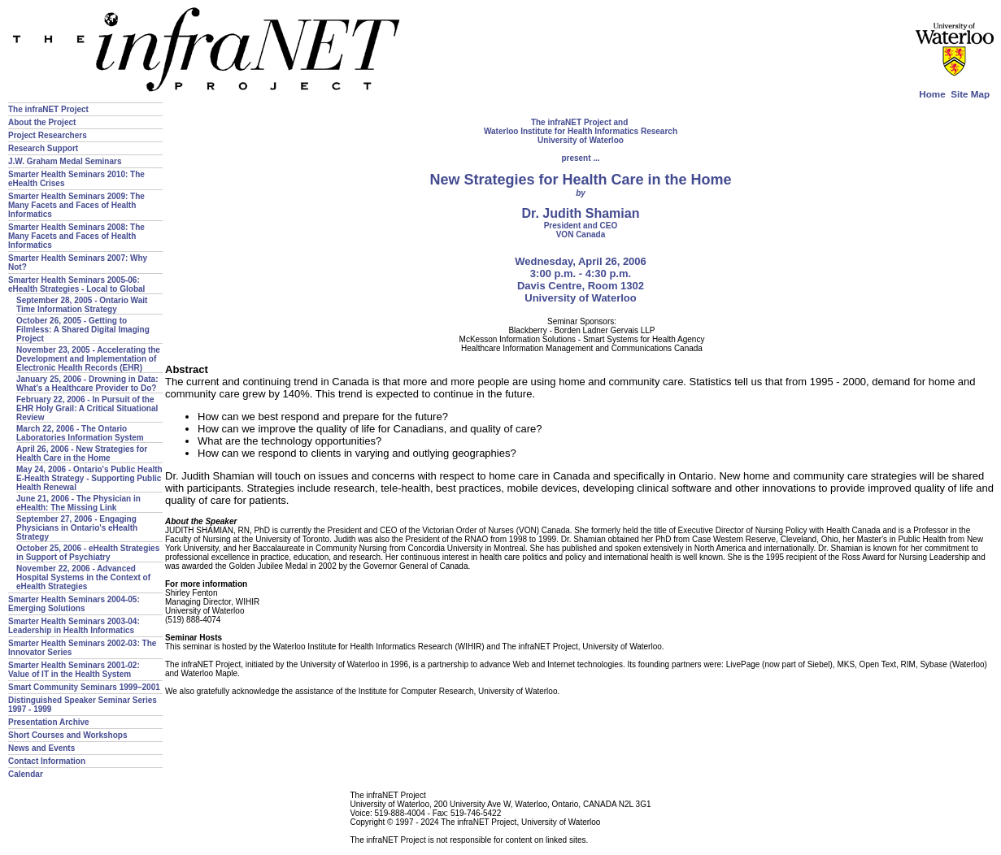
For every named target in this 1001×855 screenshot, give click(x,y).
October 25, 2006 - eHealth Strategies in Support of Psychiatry (87, 553)
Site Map (970, 94)
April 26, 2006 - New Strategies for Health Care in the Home (81, 453)
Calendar (25, 774)
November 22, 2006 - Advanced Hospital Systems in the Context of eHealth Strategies (83, 577)
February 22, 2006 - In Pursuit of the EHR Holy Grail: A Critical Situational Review (87, 408)
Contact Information (46, 761)
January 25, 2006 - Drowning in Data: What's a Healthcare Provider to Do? (87, 384)
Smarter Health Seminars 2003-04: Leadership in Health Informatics (74, 626)
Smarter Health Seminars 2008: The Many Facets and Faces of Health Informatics (76, 236)
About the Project (42, 122)
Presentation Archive (48, 722)
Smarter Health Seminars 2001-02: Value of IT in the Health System (74, 670)
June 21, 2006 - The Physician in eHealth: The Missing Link (78, 503)
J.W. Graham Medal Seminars (65, 161)
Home (932, 94)
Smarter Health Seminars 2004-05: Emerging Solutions (74, 604)
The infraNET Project (48, 109)
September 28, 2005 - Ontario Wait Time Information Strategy (81, 305)
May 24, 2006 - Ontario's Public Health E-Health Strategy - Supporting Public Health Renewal (89, 478)
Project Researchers (47, 135)
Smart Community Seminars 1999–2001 (84, 687)
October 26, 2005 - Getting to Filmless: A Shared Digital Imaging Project (83, 329)
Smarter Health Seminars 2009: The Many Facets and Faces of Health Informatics (76, 205)
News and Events (41, 748)
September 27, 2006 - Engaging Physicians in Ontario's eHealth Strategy (76, 527)
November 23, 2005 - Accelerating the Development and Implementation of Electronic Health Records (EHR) (88, 358)
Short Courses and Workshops (68, 735)
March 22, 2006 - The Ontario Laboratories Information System (80, 433)
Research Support (43, 148)
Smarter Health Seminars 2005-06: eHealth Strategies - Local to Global (76, 284)
